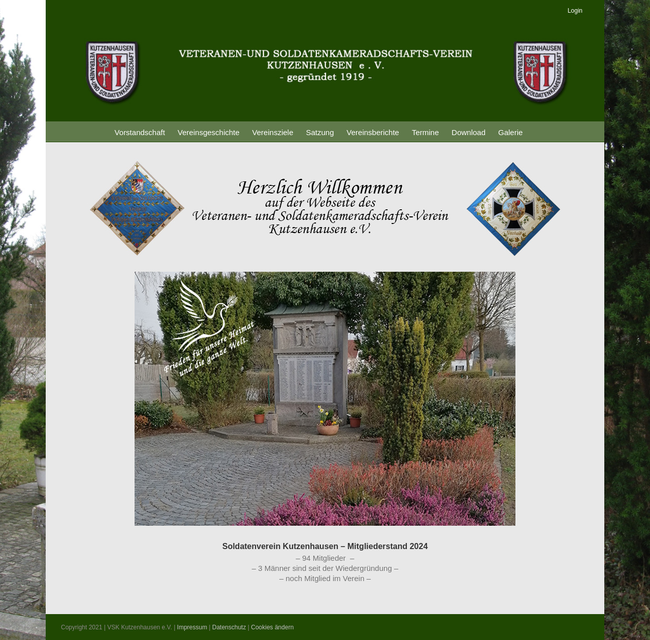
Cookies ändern (272, 627)
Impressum (192, 627)
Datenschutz (229, 627)
